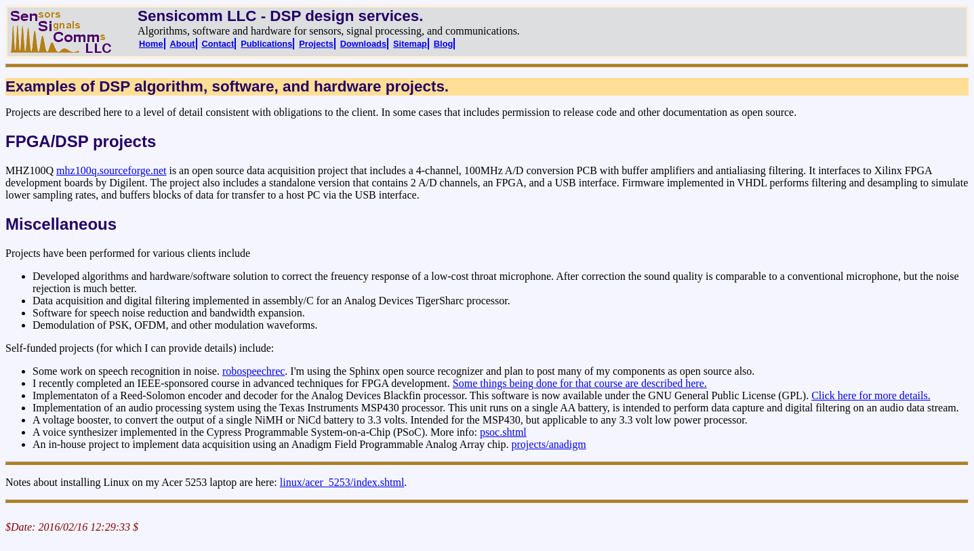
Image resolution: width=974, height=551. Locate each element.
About (182, 44)
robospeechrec (253, 371)
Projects (316, 44)
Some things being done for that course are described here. (580, 383)
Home (151, 44)
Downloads (363, 44)
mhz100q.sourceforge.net (111, 170)
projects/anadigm (549, 444)
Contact (218, 44)
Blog (443, 44)
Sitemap (410, 44)
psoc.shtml (503, 432)
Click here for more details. (871, 395)
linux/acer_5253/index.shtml (342, 482)
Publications (266, 44)
